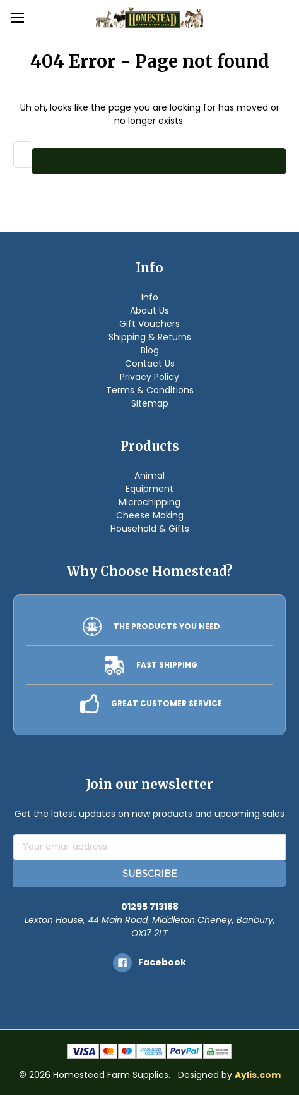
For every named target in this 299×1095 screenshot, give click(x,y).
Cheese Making (150, 515)
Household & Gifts (149, 528)
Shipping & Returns (149, 337)
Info (149, 297)
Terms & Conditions (150, 390)
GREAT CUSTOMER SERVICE (166, 703)
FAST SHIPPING (166, 664)
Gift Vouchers (149, 323)
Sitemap (149, 403)
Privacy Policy (149, 376)
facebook (162, 962)
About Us (149, 310)
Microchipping (149, 502)
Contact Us (150, 363)
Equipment (149, 488)
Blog (150, 350)
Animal (149, 475)
